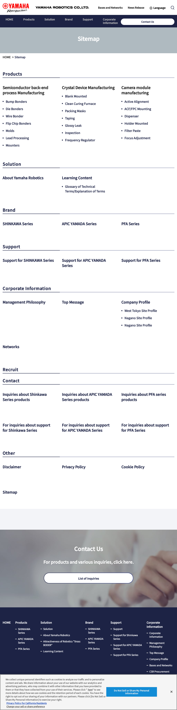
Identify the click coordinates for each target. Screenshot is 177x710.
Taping (70, 118)
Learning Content (78, 177)
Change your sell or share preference (25, 706)
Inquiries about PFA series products (144, 396)
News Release (136, 7)
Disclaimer (12, 465)
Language (159, 8)
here (90, 689)
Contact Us (163, 19)
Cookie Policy (133, 465)
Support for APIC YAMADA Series (85, 262)
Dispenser (131, 116)
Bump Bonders (16, 101)
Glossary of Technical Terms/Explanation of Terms (85, 188)
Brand (64, 19)
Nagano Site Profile (138, 317)
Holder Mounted (136, 123)
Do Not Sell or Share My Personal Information (131, 692)
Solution (46, 19)
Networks (11, 346)
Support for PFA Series (141, 260)
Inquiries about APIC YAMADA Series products (84, 396)
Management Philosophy (25, 301)
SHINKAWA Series (18, 223)
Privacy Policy (74, 465)
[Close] (171, 692)
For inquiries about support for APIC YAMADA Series (87, 426)
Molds (10, 130)
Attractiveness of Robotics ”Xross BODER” (61, 642)
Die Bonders (14, 108)
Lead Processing (17, 138)
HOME (8, 19)
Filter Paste (132, 130)
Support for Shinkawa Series (125, 636)
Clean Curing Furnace (80, 103)
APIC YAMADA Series (80, 223)
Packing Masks (75, 110)
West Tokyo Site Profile (141, 310)
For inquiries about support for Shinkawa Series (28, 426)
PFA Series (130, 223)
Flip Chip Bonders (18, 123)
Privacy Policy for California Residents (26, 703)
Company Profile (136, 301)
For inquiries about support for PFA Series (146, 426)
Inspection (72, 132)
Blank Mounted (76, 96)
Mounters (13, 145)
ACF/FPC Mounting (137, 108)
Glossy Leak (73, 125)
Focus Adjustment (137, 138)
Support (81, 19)
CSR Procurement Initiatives (159, 672)
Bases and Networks (110, 7)
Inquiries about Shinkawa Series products (26, 396)
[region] (88, 692)
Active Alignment (136, 101)
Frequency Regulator (80, 139)
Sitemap (10, 491)
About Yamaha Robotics (24, 177)
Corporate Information (109, 19)
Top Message (73, 301)
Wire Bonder (15, 116)
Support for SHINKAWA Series (24, 262)
